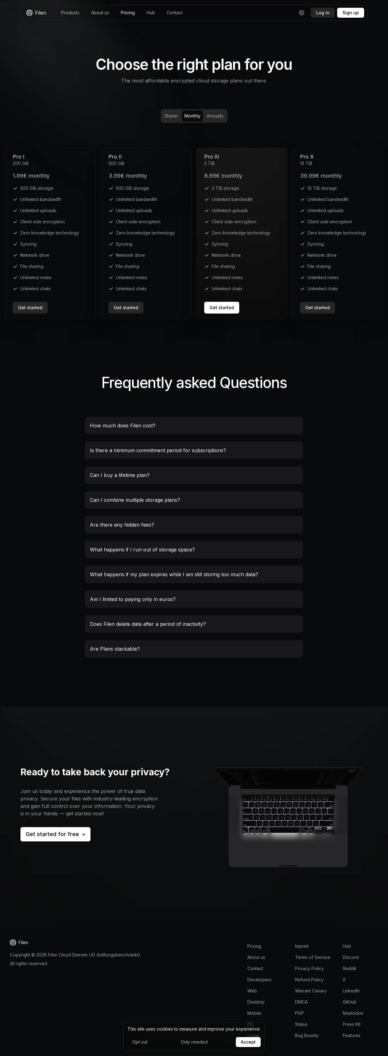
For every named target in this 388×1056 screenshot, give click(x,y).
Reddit (349, 968)
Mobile (254, 1013)
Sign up (350, 12)
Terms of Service (312, 957)
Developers (259, 979)
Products (70, 12)
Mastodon (353, 1013)
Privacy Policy (309, 968)
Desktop (256, 1002)
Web (252, 990)
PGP (299, 1013)
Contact (175, 12)
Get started (30, 307)
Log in (322, 12)
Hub (151, 12)
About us (100, 12)
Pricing (128, 12)
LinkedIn (351, 990)
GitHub (349, 1002)
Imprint (301, 946)
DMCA (301, 1002)
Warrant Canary (311, 990)
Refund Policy (309, 979)
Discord (351, 957)
